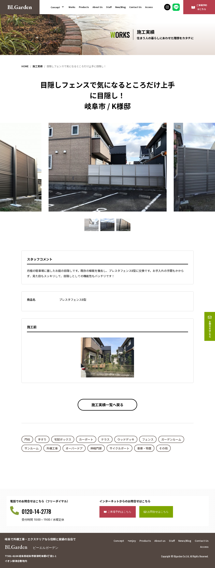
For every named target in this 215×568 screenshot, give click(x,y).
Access (149, 7)
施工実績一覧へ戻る (107, 404)
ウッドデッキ (125, 439)
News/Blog (184, 540)
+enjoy (132, 540)
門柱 (27, 439)
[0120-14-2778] (14, 510)
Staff (109, 7)
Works (72, 7)
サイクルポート (119, 448)
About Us (98, 7)
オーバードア (74, 448)
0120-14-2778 (36, 511)
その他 (163, 448)
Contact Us (135, 7)
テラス (105, 439)
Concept (58, 7)
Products (84, 7)
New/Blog (120, 7)
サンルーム (31, 448)
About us (159, 540)
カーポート (86, 439)
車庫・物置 (144, 448)
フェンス (147, 439)
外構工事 (52, 448)
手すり (42, 439)
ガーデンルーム (171, 439)
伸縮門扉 (96, 448)
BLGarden (33, 547)
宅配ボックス (62, 439)
